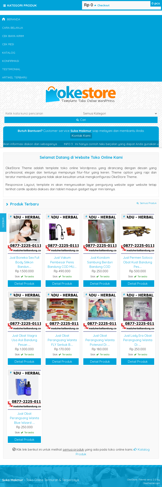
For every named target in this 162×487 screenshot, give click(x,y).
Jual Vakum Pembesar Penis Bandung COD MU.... (62, 262)
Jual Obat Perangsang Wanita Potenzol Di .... (100, 340)
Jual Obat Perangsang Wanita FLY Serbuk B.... (62, 340)
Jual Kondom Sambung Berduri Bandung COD (100, 262)
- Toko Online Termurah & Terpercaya (40, 480)
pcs (155, 3)
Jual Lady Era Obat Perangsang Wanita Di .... (137, 340)
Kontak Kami (81, 136)
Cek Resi (8, 44)
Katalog (8, 52)
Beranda (11, 19)
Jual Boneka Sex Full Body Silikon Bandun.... (24, 262)
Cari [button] (81, 120)
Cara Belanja (12, 27)
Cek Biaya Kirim (13, 36)
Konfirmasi (10, 61)
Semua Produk (147, 203)
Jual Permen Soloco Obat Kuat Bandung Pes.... (138, 262)
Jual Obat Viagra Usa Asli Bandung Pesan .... (24, 340)
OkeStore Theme (136, 479)
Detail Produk (24, 284)
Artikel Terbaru (14, 77)
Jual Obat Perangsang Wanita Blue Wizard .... (24, 418)
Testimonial (11, 69)
